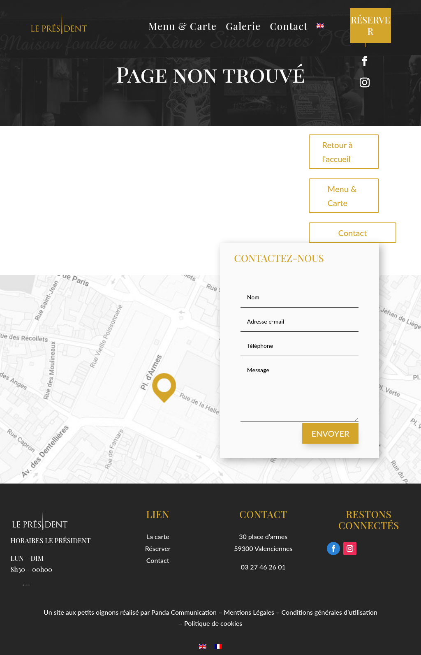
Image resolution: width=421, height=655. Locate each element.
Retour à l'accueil (337, 152)
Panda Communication (184, 612)
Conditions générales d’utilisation (329, 612)
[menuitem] (320, 27)
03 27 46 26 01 (263, 567)
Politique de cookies (213, 623)
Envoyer (330, 433)
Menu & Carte (182, 27)
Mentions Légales (249, 612)
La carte (157, 536)
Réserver (158, 548)
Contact (289, 27)
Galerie (243, 27)
